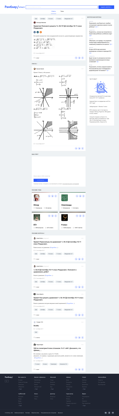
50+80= (36, 326)
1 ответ (36, 58)
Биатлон (84, 386)
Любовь (52, 384)
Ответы (36, 396)
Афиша (68, 377)
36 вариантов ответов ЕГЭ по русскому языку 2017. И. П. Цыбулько (100, 97)
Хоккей (84, 382)
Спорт (84, 377)
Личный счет (37, 386)
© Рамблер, (7, 412)
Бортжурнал (101, 384)
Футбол (84, 380)
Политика (21, 384)
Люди (20, 399)
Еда (51, 386)
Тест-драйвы (101, 382)
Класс (36, 394)
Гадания (68, 401)
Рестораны (69, 386)
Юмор (36, 205)
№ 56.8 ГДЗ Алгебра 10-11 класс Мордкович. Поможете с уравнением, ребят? (55, 271)
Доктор (52, 394)
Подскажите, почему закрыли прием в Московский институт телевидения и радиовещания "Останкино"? (100, 68)
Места (20, 403)
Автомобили (102, 377)
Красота (52, 382)
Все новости (22, 377)
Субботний (21, 394)
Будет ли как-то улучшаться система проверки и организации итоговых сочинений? (99, 59)
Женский (53, 377)
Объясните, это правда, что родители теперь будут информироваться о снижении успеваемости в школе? (100, 42)
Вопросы (52, 396)
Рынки (36, 384)
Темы (35, 399)
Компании (37, 382)
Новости (100, 380)
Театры (68, 384)
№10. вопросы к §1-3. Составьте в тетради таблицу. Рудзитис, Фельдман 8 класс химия (100, 111)
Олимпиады (66, 205)
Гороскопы (69, 394)
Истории (20, 396)
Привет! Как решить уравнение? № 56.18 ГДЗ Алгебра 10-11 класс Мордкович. (58, 299)
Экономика (37, 380)
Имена (68, 399)
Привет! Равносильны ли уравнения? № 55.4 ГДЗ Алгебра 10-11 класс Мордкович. (57, 243)
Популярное (85, 396)
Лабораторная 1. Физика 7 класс (98, 106)
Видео (84, 394)
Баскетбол (85, 384)
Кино (67, 380)
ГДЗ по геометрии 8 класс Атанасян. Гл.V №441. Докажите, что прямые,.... (57, 349)
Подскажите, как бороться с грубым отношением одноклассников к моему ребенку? (100, 25)
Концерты (69, 382)
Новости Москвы (23, 382)
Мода (51, 380)
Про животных (86, 403)
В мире (20, 380)
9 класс (64, 225)
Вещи (19, 401)
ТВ (83, 399)
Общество (21, 386)
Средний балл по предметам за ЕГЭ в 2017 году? (100, 102)
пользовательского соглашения (70, 183)
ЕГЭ (35, 225)
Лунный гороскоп (71, 403)
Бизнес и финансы (39, 377)
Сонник (68, 396)
